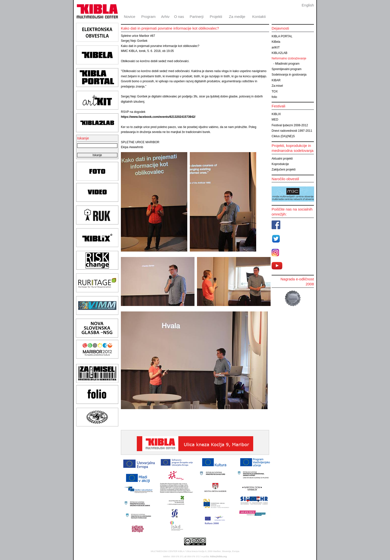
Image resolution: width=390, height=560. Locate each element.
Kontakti (259, 16)
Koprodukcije (280, 164)
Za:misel (277, 85)
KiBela (276, 41)
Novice (129, 16)
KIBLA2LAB (279, 53)
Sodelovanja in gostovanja (289, 74)
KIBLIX (276, 114)
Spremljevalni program (286, 69)
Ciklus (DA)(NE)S (283, 136)
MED (275, 119)
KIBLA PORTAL (282, 36)
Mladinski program (287, 63)
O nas (179, 16)
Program (148, 16)
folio (274, 97)
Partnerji (196, 16)
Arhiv (165, 16)
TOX (275, 91)
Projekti (216, 16)
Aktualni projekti (282, 158)
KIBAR (276, 80)
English (308, 5)
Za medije (237, 16)
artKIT (276, 47)
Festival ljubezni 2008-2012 (290, 125)
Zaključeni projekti (283, 169)
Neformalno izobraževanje (289, 58)
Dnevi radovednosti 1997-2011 (292, 130)
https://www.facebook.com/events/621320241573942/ (158, 117)
